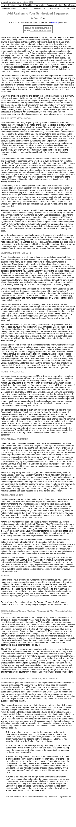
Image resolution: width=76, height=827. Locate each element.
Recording (55, 22)
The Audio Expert (41, 30)
